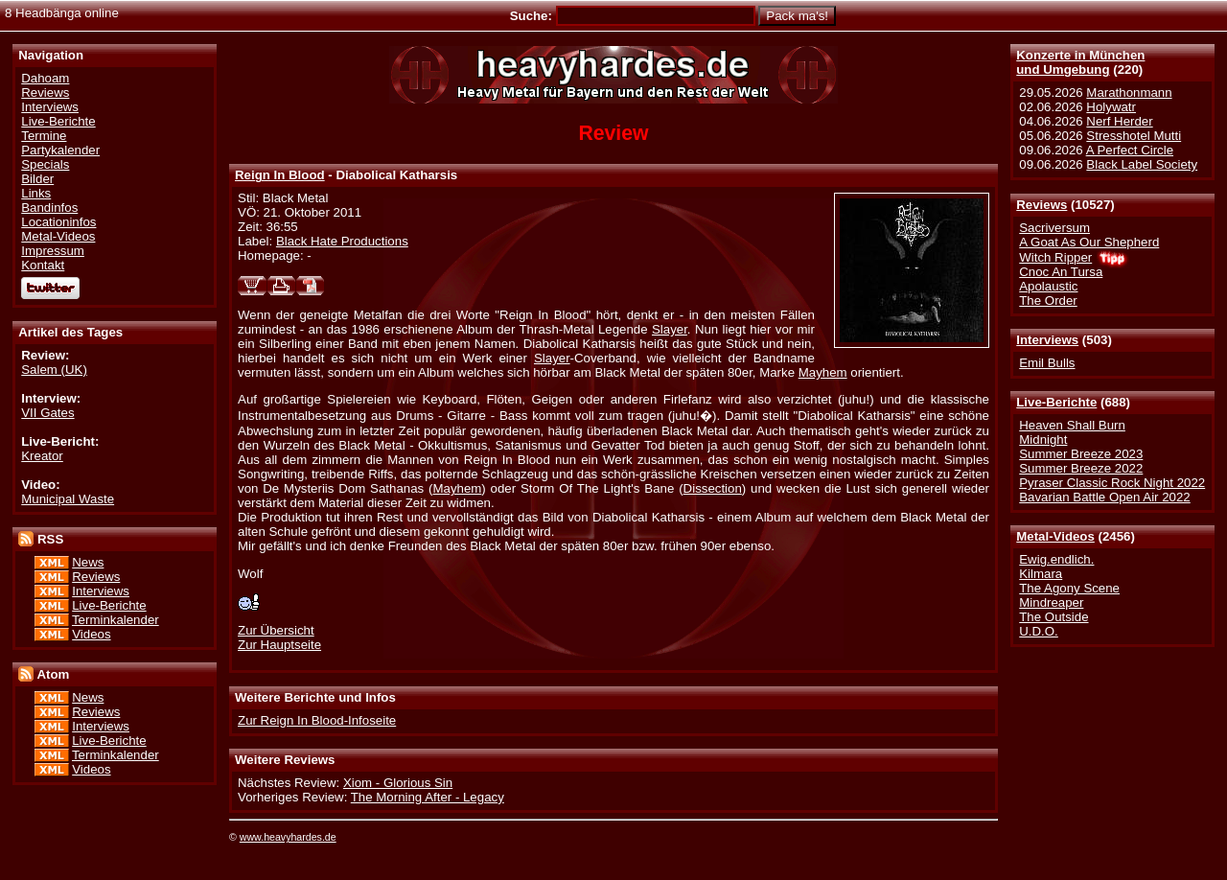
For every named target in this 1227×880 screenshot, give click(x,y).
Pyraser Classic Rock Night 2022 (1112, 482)
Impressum (52, 250)
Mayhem (823, 372)
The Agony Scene (1069, 588)
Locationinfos (58, 222)
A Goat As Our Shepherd (1089, 242)
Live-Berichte (1056, 402)
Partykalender (60, 150)
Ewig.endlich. (1056, 559)
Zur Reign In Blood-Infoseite (317, 720)
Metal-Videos (1055, 536)
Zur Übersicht (276, 630)
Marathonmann (1128, 92)
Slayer (669, 329)
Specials (45, 164)
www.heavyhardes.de (288, 837)
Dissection (712, 488)
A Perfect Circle (1129, 150)
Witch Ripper (1055, 257)
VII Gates (47, 412)
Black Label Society (1141, 164)
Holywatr (1111, 107)
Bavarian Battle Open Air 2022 (1104, 497)
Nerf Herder (1119, 121)
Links (36, 193)
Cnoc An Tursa (1060, 272)
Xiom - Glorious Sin (397, 783)
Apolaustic (1048, 286)
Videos (91, 634)
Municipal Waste (67, 499)
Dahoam (45, 78)
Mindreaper (1051, 602)
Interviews (1047, 340)
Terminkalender (115, 620)
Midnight (1043, 439)
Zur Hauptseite (279, 644)
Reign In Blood (280, 175)
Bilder (37, 179)
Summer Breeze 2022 (1081, 468)
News (88, 562)
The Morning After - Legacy (427, 797)
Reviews (1041, 204)
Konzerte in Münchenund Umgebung (1080, 62)
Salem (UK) (54, 369)
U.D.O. (1038, 631)
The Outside (1053, 617)
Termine (43, 135)
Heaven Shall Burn (1072, 425)
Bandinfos (49, 207)
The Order (1048, 300)
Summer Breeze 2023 (1081, 454)
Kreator (42, 456)
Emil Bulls (1047, 363)
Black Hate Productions (342, 241)
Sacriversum (1054, 227)
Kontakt (42, 265)
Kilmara (1040, 574)
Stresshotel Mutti (1133, 135)
